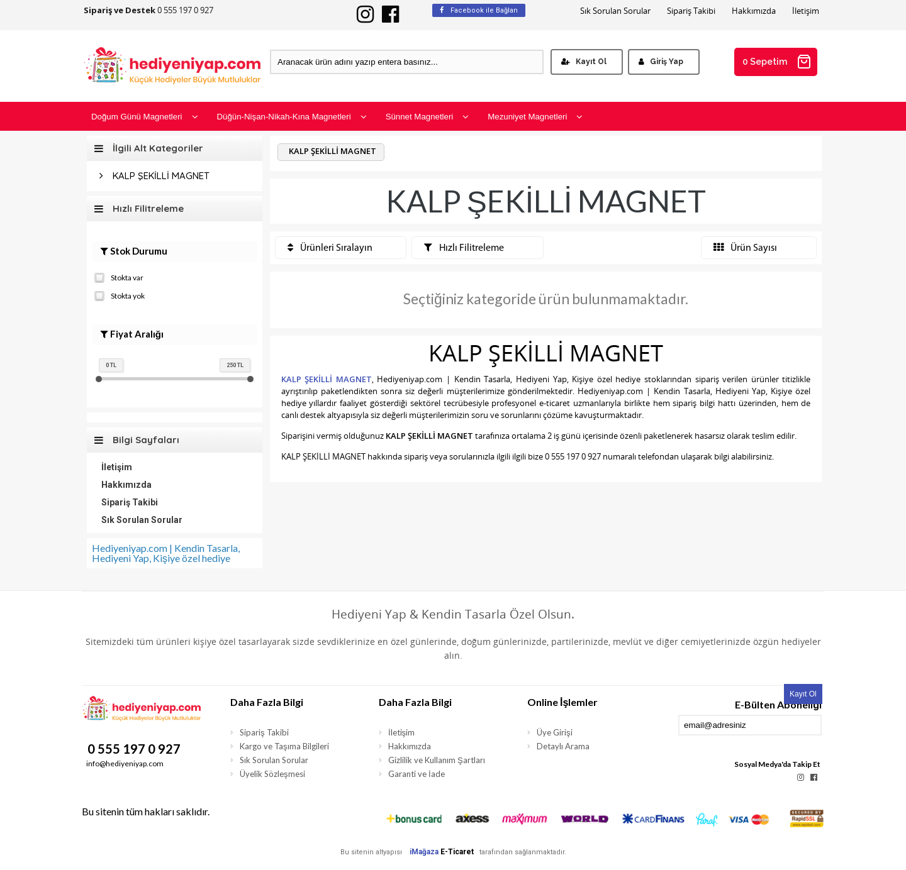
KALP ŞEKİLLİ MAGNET (161, 176)
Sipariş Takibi (691, 11)
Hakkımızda (754, 11)
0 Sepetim (777, 61)
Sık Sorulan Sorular (615, 11)
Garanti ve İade (416, 774)
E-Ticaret (457, 851)
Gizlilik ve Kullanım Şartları (436, 760)
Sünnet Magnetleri (427, 116)
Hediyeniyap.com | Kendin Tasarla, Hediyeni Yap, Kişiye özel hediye (166, 553)
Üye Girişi (555, 732)
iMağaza (424, 851)
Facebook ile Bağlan (479, 10)
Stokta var (118, 276)
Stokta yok (119, 294)
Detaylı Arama (563, 746)
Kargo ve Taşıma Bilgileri (284, 746)
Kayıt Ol (584, 61)
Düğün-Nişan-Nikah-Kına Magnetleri (292, 116)
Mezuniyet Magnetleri (535, 116)
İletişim (805, 11)
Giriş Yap (661, 61)
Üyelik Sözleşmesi (272, 774)
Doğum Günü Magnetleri (144, 116)
